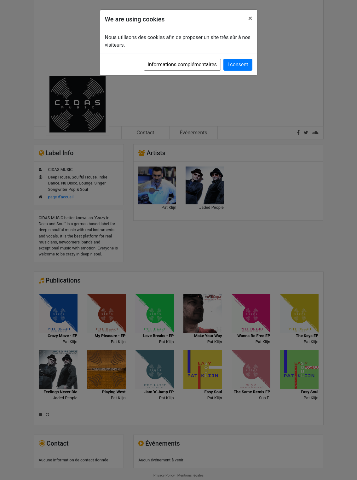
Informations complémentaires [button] (182, 64)
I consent (237, 64)
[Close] (250, 18)
